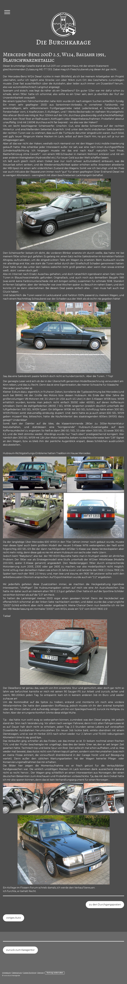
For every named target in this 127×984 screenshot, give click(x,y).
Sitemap (40, 973)
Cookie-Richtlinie (29, 973)
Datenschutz (17, 973)
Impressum (6, 973)
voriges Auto (13, 917)
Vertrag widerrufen (55, 973)
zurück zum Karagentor (20, 950)
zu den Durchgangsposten (105, 904)
